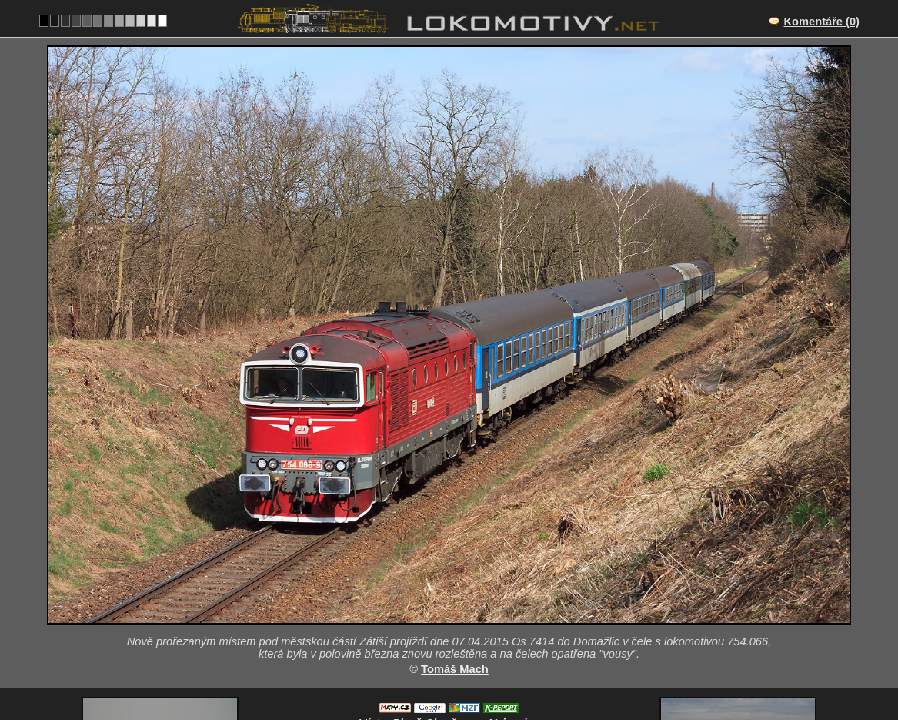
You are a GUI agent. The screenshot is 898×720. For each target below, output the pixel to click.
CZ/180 (462, 607)
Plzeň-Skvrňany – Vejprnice (465, 590)
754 (485, 671)
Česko (441, 671)
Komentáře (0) (821, 21)
